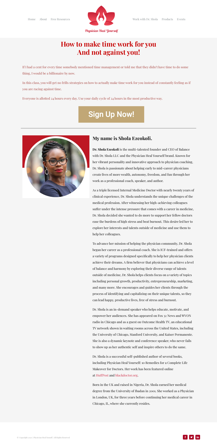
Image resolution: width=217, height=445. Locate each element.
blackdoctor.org (126, 375)
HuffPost (102, 375)
